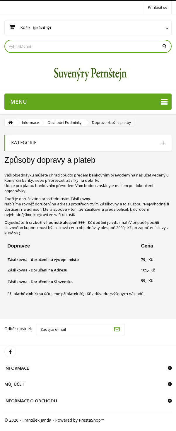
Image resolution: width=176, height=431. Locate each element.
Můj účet (14, 384)
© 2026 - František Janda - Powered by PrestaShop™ (54, 420)
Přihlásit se (158, 7)
